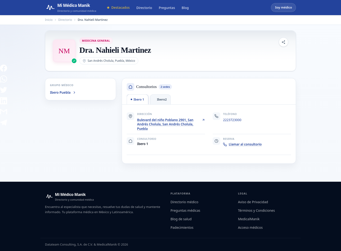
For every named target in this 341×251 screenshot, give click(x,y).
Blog (185, 7)
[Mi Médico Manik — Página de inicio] (70, 7)
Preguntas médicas (185, 210)
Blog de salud (181, 219)
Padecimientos (181, 227)
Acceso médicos (250, 227)
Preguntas (167, 7)
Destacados (118, 7)
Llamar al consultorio (242, 144)
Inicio (49, 20)
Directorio (144, 7)
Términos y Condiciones (256, 210)
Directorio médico (184, 202)
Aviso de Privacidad (253, 202)
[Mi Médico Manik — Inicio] (69, 196)
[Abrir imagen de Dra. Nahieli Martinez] (64, 51)
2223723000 (232, 120)
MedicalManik (249, 219)
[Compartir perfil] (283, 42)
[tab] (137, 99)
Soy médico (283, 7)
